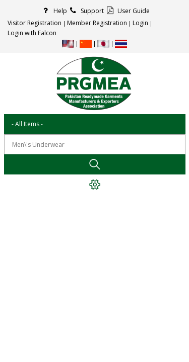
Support (85, 11)
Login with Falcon (32, 33)
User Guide (127, 11)
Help (53, 11)
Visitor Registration (34, 23)
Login (140, 23)
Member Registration (97, 23)
